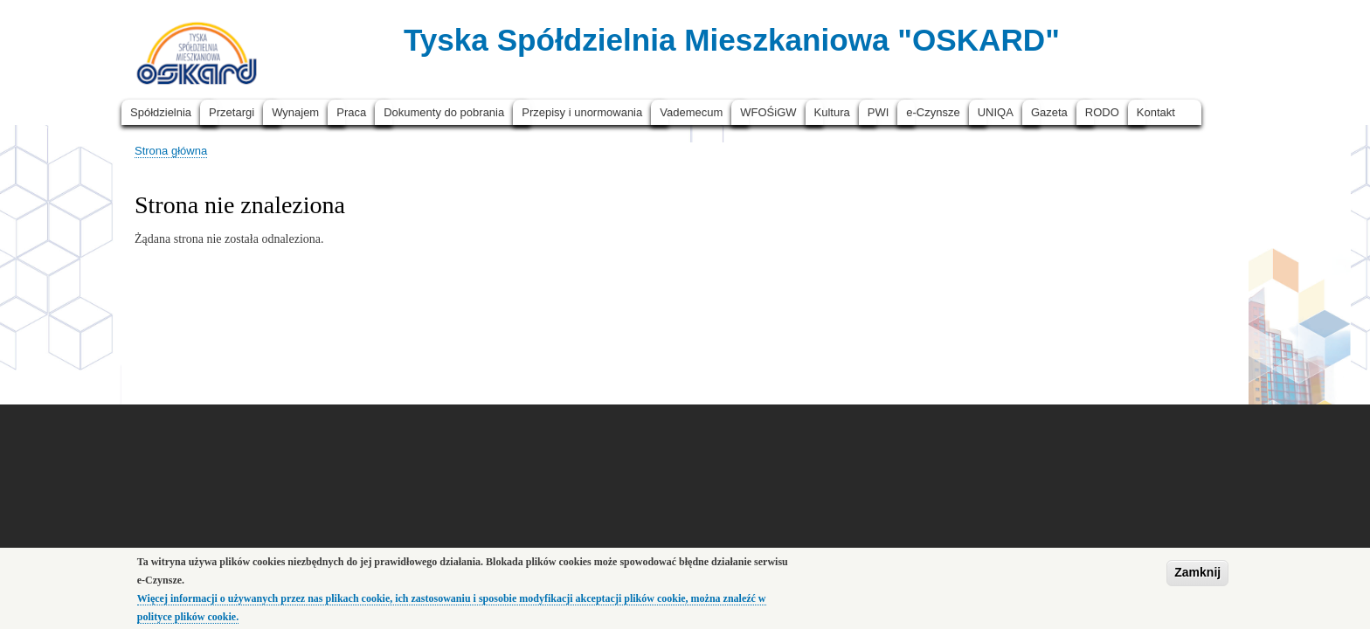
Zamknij (1197, 577)
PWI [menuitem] (878, 112)
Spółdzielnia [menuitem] (160, 112)
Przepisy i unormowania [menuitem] (582, 112)
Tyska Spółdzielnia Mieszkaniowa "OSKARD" (732, 40)
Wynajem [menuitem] (295, 112)
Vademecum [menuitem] (691, 112)
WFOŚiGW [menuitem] (768, 112)
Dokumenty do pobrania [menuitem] (444, 112)
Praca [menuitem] (351, 112)
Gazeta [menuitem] (1049, 112)
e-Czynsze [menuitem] (932, 112)
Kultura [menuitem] (832, 112)
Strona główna (171, 150)
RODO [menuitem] (1102, 112)
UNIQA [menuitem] (996, 112)
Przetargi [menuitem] (231, 112)
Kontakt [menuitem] (1156, 112)
